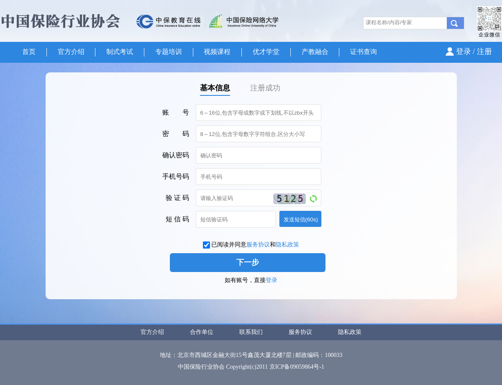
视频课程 (217, 51)
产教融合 (315, 51)
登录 (271, 280)
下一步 (247, 262)
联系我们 (251, 332)
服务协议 (258, 244)
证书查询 (363, 51)
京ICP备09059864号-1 (296, 367)
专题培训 (168, 51)
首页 (29, 51)
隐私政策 (287, 244)
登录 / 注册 (474, 51)
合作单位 (201, 332)
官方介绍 (71, 51)
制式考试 (119, 51)
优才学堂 (266, 51)
